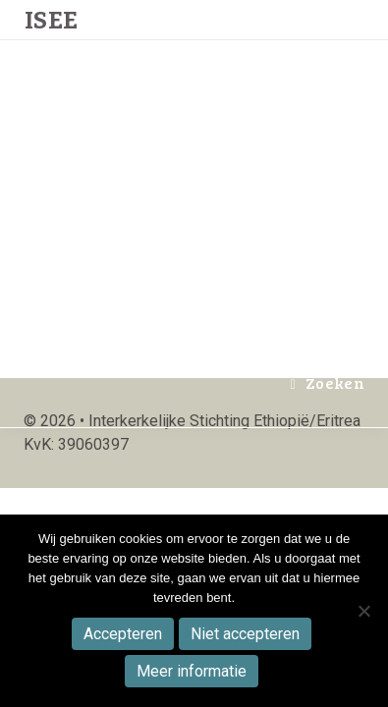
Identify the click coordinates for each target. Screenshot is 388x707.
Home (126, 40)
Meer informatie (192, 671)
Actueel (203, 40)
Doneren (138, 297)
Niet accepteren (245, 634)
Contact (226, 297)
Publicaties (249, 126)
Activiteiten (236, 211)
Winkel (133, 211)
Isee (50, 212)
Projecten (142, 126)
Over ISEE (302, 40)
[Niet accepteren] (363, 611)
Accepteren (122, 634)
